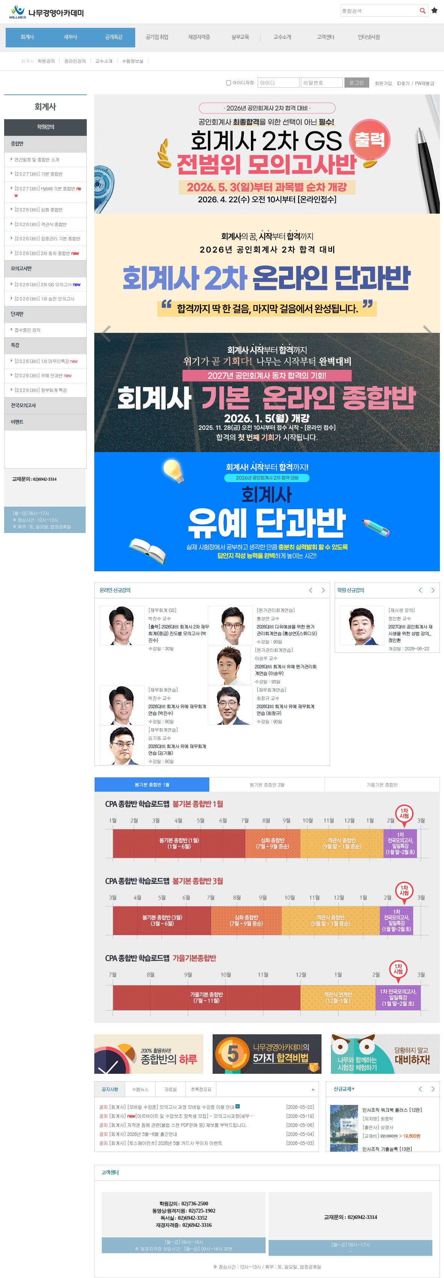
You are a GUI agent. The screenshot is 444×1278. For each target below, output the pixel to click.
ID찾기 (403, 83)
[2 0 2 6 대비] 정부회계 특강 (40, 390)
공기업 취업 (157, 37)
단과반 (17, 314)
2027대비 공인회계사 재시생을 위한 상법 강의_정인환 (410, 633)
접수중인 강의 (27, 329)
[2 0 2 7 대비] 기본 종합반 (38, 173)
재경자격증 (199, 37)
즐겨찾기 (434, 10)
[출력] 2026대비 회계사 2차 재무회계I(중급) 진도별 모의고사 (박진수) (178, 633)
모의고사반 (21, 269)
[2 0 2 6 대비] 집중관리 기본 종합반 (47, 238)
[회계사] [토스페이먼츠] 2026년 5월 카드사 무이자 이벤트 (160, 1143)
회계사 (27, 37)
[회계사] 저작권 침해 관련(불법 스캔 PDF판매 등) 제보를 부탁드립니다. (173, 1125)
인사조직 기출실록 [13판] (388, 1149)
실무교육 (240, 37)
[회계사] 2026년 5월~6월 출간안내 (138, 1134)
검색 (422, 10)
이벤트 (17, 422)
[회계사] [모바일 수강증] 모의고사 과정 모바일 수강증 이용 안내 (169, 1107)
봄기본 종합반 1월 (151, 784)
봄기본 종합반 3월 (267, 784)
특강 (15, 345)
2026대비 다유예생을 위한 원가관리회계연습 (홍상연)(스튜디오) (287, 629)
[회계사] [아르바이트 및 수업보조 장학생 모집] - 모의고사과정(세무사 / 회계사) (176, 1116)
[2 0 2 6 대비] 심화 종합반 (38, 209)
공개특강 (113, 37)
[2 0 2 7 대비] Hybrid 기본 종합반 (47, 191)
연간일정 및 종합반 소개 (36, 159)
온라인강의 (75, 61)
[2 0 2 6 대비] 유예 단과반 (42, 375)
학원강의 (46, 61)
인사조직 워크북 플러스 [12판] (393, 1109)
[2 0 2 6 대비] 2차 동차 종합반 (46, 253)
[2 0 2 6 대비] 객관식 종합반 (40, 224)
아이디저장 (240, 82)
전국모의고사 (23, 405)
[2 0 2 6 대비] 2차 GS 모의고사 (47, 284)
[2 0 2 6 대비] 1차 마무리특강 (45, 361)
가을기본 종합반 (382, 784)
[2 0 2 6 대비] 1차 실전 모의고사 (44, 298)
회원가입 (383, 83)
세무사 (70, 37)
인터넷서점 (369, 37)
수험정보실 (132, 61)
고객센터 (325, 37)
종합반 (17, 144)
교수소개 (282, 37)
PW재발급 (424, 83)
